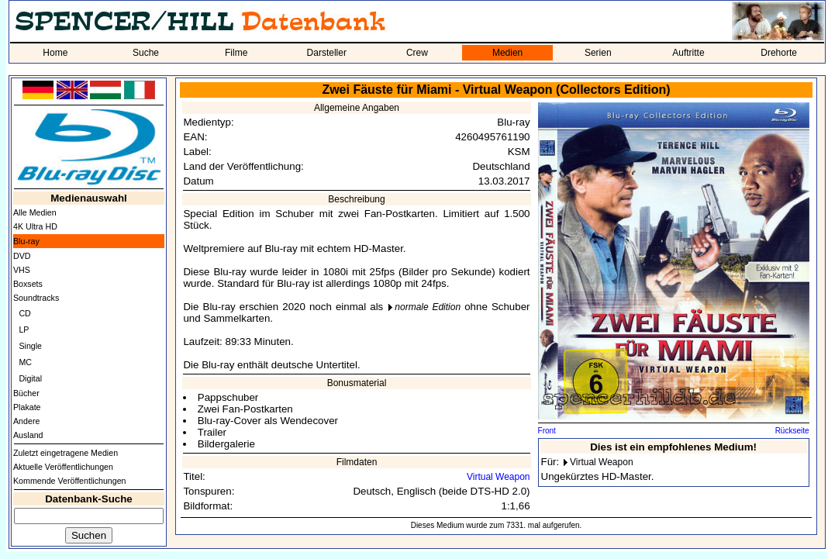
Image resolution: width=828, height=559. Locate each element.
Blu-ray (26, 241)
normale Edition (428, 307)
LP (24, 329)
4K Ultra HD (35, 226)
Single (30, 345)
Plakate (27, 407)
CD (24, 313)
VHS (21, 269)
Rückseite (792, 430)
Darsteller (327, 52)
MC (25, 362)
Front (547, 430)
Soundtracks (36, 297)
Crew (417, 52)
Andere (26, 421)
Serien (598, 52)
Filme (236, 52)
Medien (507, 52)
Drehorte (779, 52)
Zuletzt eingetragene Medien (65, 452)
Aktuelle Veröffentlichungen (63, 466)
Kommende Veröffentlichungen (69, 480)
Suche (146, 52)
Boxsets (28, 283)
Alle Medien (35, 212)
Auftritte (688, 52)
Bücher (26, 393)
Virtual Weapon (498, 476)
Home (55, 52)
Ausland (28, 435)
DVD (22, 256)
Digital (30, 378)
